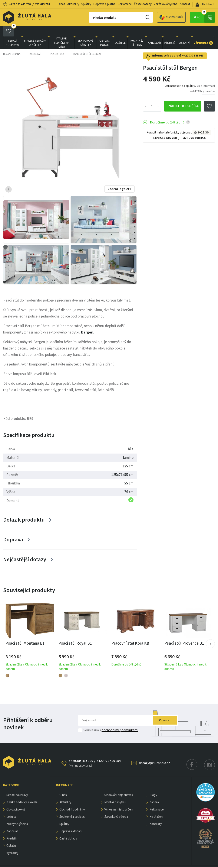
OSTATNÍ (184, 32)
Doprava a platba (104, 4)
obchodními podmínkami (120, 719)
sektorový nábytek (85, 32)
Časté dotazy (143, 4)
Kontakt (184, 4)
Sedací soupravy (12, 32)
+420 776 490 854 (193, 127)
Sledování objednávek (118, 784)
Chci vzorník (156, 17)
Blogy (153, 784)
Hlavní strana (11, 43)
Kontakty (155, 813)
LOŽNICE (120, 32)
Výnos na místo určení (118, 799)
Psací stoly (57, 43)
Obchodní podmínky (72, 799)
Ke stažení (156, 806)
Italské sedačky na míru (61, 32)
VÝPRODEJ (203, 32)
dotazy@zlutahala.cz (154, 752)
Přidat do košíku (183, 95)
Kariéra (154, 791)
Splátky (86, 4)
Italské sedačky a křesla (35, 32)
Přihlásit (205, 4)
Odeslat (165, 709)
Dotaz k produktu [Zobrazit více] (24, 509)
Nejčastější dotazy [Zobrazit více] (24, 549)
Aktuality (73, 4)
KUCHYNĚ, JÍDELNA (137, 32)
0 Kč (204, 17)
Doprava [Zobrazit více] (13, 529)
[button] (210, 633)
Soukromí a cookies (72, 806)
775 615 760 (42, 4)
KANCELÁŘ (154, 32)
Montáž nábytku (115, 791)
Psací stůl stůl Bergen (87, 43)
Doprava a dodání (70, 820)
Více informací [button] (206, 75)
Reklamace (125, 4)
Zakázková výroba (165, 4)
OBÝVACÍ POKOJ (104, 32)
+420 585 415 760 (20, 4)
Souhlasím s (110, 719)
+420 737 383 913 (193, 45)
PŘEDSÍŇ (169, 32)
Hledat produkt (89, 17)
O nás (61, 4)
